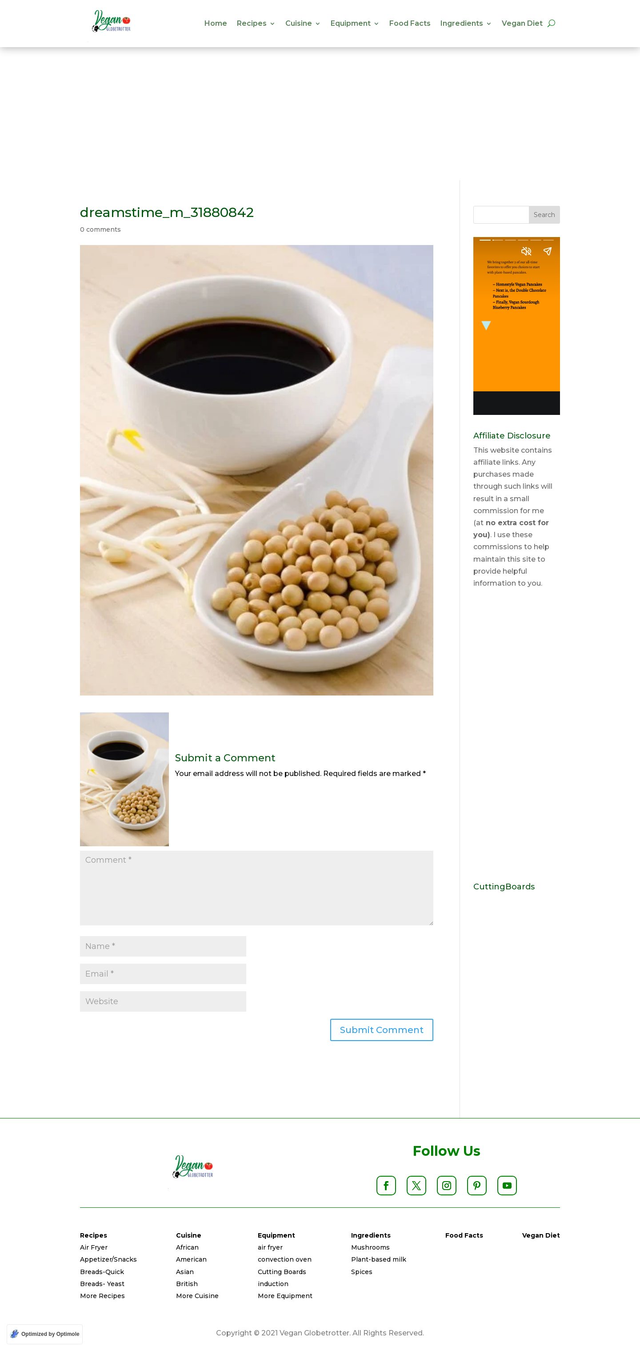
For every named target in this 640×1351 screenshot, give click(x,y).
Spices (361, 1272)
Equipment (351, 23)
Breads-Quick (102, 1272)
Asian (185, 1272)
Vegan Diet (522, 23)
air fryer (270, 1247)
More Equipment (285, 1296)
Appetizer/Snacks (108, 1259)
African (187, 1247)
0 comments (100, 229)
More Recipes (102, 1296)
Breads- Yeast (102, 1284)
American (191, 1259)
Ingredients (461, 23)
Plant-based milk (378, 1259)
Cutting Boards (282, 1272)
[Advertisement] (320, 113)
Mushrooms (370, 1247)
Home (215, 23)
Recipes (252, 23)
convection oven (285, 1259)
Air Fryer (94, 1247)
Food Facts (410, 23)
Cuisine (298, 23)
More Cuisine (197, 1296)
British (187, 1284)
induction (273, 1284)
